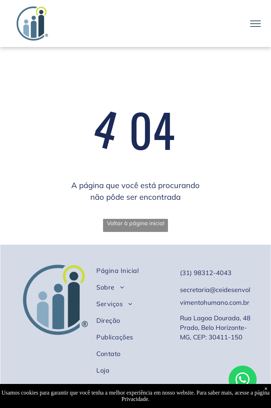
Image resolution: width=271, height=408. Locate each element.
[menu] (255, 23)
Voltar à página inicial (135, 223)
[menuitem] (133, 270)
